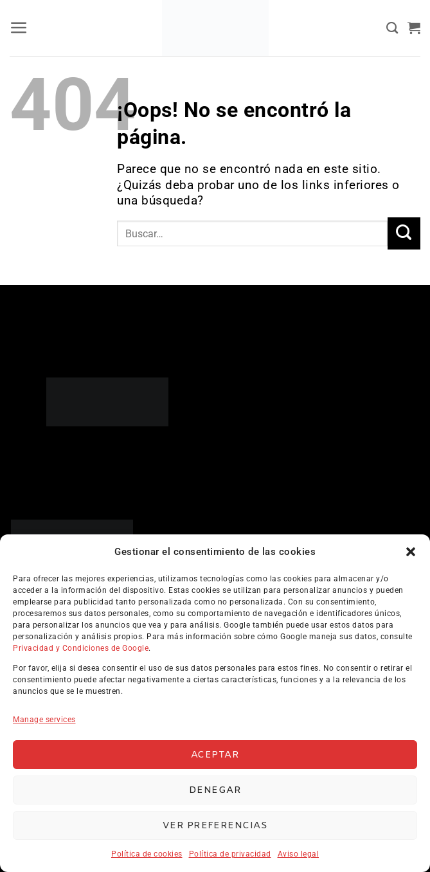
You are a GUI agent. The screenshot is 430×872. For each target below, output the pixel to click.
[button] (410, 551)
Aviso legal (298, 853)
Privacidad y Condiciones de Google (80, 648)
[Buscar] (392, 28)
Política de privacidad (230, 853)
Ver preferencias (215, 825)
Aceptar (215, 755)
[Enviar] (404, 233)
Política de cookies (147, 853)
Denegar (215, 790)
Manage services (44, 719)
